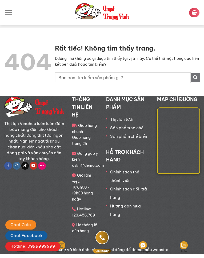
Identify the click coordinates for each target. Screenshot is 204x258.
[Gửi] (195, 77)
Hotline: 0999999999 (32, 246)
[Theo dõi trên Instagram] (17, 166)
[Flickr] (42, 166)
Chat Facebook (26, 235)
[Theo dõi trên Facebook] (8, 166)
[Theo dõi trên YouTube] (33, 166)
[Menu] (8, 12)
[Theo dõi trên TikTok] (25, 166)
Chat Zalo (20, 224)
